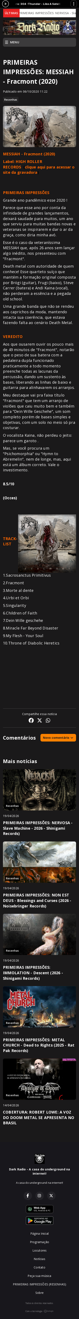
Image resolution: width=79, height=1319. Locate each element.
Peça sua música (39, 1276)
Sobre (39, 1293)
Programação (39, 1242)
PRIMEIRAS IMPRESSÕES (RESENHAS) (39, 1284)
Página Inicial (39, 1233)
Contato (39, 1267)
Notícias (39, 1259)
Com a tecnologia (39, 1311)
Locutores (39, 1250)
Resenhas (10, 99)
